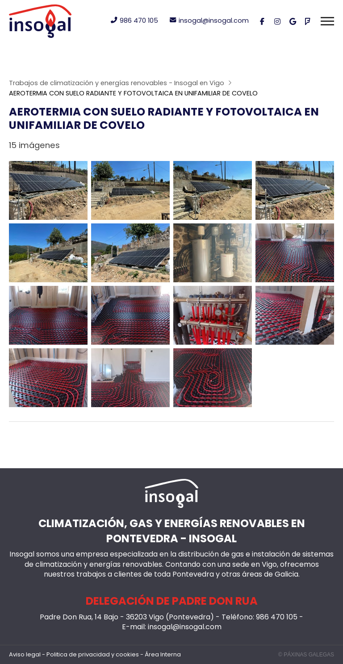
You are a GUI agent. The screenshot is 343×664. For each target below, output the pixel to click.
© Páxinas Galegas (306, 655)
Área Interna (163, 655)
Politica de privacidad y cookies (92, 655)
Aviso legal (25, 655)
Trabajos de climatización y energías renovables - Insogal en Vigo (116, 82)
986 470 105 (276, 617)
